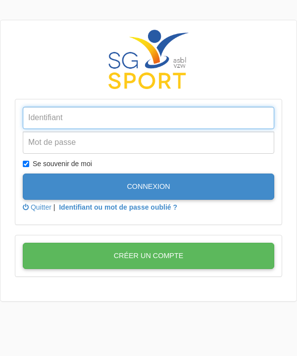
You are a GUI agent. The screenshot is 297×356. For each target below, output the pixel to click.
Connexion (148, 186)
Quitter (37, 207)
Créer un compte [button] (149, 256)
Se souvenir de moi (57, 164)
